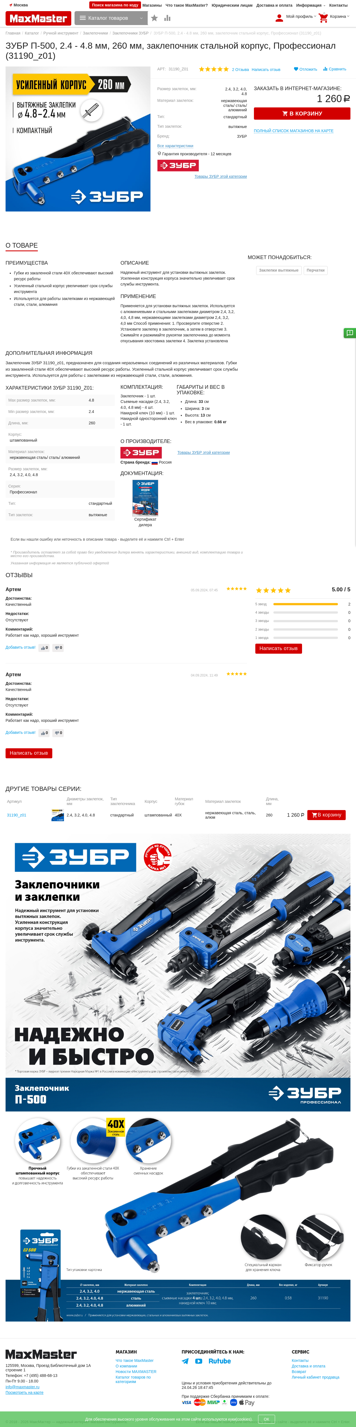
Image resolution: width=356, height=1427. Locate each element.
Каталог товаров (108, 18)
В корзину (327, 815)
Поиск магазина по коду (115, 5)
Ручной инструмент (60, 33)
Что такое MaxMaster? (187, 5)
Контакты (338, 5)
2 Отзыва (240, 69)
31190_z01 (16, 815)
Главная (13, 33)
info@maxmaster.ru (22, 1387)
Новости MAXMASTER (136, 1371)
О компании (126, 1366)
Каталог (32, 33)
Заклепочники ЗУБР (130, 33)
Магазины (152, 5)
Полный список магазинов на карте (294, 131)
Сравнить (334, 69)
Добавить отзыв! (21, 647)
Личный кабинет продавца (315, 1377)
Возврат (299, 1371)
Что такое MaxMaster (135, 1360)
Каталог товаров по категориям (133, 1379)
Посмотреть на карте (24, 1392)
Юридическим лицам (232, 5)
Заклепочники (95, 33)
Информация (309, 5)
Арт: (161, 69)
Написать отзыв (266, 69)
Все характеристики (175, 146)
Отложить (305, 69)
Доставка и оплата (274, 5)
